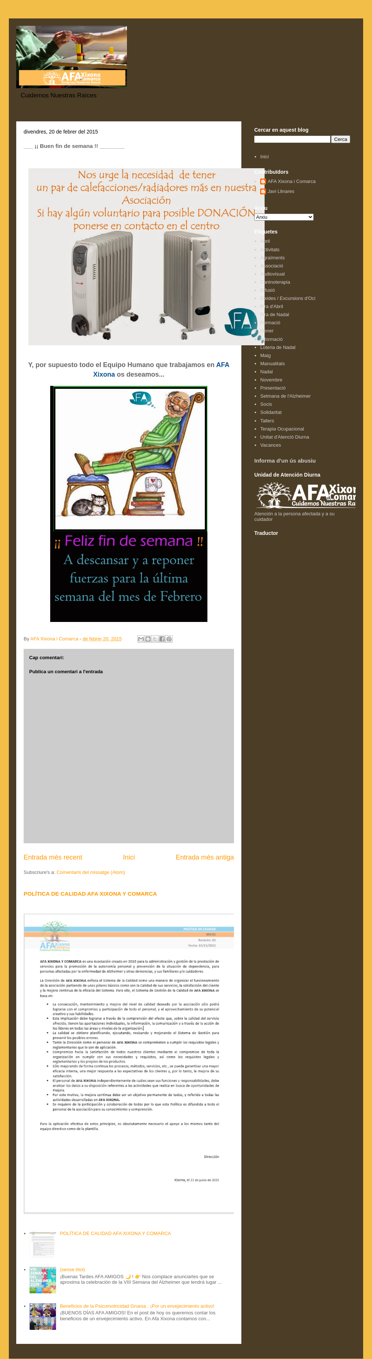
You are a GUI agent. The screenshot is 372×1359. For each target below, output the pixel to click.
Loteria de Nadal (277, 347)
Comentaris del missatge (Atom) (90, 872)
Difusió (267, 290)
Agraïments (272, 257)
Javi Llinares (281, 191)
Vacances (270, 445)
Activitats (269, 249)
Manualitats (272, 363)
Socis (266, 404)
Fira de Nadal (274, 314)
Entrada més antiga (205, 857)
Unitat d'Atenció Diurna (284, 437)
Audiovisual (272, 274)
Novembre (271, 380)
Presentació (273, 388)
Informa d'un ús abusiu (285, 460)
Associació (271, 266)
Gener (266, 330)
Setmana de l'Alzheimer (285, 396)
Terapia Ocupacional (282, 429)
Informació (271, 339)
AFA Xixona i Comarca (292, 181)
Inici (129, 857)
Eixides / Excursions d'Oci (287, 298)
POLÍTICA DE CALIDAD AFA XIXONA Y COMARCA (90, 894)
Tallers (267, 420)
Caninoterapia (275, 282)
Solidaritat (271, 412)
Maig (265, 355)
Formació (270, 322)
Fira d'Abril (271, 306)
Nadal (266, 371)
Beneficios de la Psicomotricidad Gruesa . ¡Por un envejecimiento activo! (137, 1306)
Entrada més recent (53, 857)
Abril (265, 241)
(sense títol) (72, 1269)
